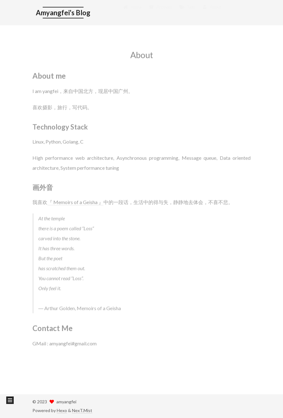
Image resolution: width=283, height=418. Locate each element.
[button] (10, 400)
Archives (160, 11)
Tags (187, 11)
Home (132, 11)
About (211, 11)
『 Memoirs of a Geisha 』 (75, 199)
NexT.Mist (82, 410)
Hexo (62, 410)
